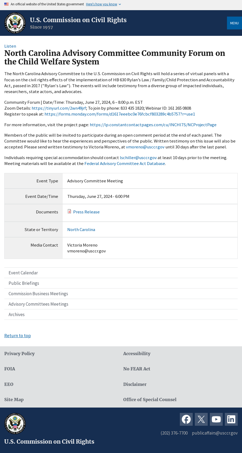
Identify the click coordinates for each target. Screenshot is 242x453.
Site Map (14, 399)
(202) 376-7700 (174, 433)
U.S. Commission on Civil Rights (78, 20)
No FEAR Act (136, 368)
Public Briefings (24, 283)
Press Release (86, 212)
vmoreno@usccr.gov (145, 147)
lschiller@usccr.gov (138, 157)
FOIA (9, 368)
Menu (234, 23)
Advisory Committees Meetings (38, 304)
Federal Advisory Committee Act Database (124, 163)
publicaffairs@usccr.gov (215, 433)
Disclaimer (135, 384)
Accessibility (136, 353)
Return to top (17, 336)
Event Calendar (23, 273)
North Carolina (81, 229)
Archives (17, 314)
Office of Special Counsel (149, 399)
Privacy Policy (19, 353)
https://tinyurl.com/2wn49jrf (59, 108)
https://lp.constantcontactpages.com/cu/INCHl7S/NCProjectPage (153, 125)
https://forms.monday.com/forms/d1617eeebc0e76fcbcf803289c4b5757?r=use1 (119, 114)
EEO (8, 384)
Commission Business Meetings (38, 294)
